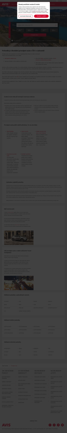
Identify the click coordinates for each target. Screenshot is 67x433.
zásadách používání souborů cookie (39, 11)
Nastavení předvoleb (25, 16)
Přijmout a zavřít (41, 16)
